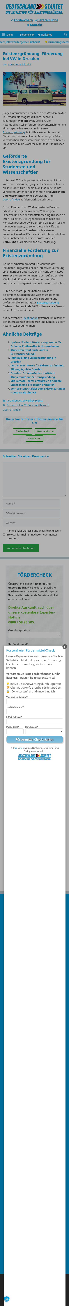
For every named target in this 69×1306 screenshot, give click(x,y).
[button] (6, 1299)
